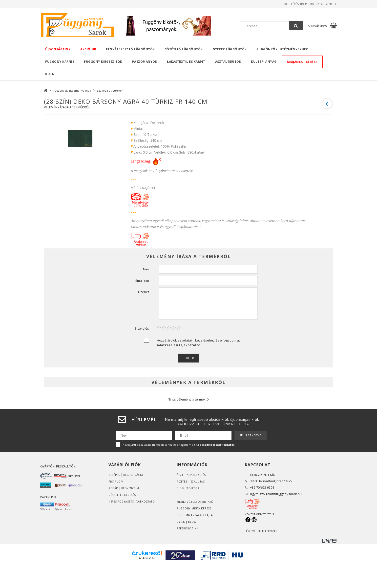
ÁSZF (180, 475)
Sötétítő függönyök (184, 49)
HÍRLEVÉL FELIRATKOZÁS (261, 531)
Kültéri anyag (264, 62)
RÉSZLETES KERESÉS (122, 495)
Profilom (116, 481)
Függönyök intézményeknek (282, 49)
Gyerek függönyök (230, 49)
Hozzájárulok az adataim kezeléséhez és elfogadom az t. (199, 342)
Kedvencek (325, 4)
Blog (49, 74)
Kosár (113, 488)
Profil (301, 4)
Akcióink (88, 49)
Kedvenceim (130, 488)
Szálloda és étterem (110, 90)
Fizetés (182, 481)
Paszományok (144, 62)
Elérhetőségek (188, 488)
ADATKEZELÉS (196, 475)
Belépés (278, 4)
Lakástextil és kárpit (186, 62)
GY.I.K (181, 522)
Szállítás (198, 481)
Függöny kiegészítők (103, 62)
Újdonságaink (57, 49)
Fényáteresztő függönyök (130, 49)
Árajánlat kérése (302, 62)
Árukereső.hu (147, 558)
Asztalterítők (228, 62)
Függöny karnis (59, 62)
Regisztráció (134, 475)
